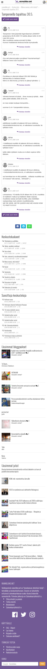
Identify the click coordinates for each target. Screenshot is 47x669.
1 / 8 (43, 28)
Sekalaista (7, 272)
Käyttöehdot (10, 649)
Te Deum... (5, 363)
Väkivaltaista (20, 420)
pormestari (5, 412)
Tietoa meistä (11, 601)
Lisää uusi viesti (10, 19)
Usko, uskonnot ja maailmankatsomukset (16, 256)
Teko (3, 447)
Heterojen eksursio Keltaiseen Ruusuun (15, 305)
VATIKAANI (14, 372)
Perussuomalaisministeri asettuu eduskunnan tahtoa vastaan (28, 399)
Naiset (6, 267)
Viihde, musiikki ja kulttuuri (11, 246)
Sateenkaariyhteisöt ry (14, 607)
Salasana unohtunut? (13, 636)
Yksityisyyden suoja (13, 646)
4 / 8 (43, 91)
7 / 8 (43, 164)
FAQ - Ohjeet (10, 627)
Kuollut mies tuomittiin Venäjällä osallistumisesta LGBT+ (26, 351)
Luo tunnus (9, 630)
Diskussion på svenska (10, 287)
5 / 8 (43, 117)
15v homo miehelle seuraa (11, 310)
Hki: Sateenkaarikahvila (11, 325)
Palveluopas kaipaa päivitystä (13, 335)
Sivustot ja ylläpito (9, 277)
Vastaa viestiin (23, 47)
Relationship (8, 330)
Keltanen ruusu (8, 299)
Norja (3, 456)
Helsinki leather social (10, 315)
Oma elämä (7, 251)
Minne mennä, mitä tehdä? (12, 261)
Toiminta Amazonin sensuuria (25, 385)
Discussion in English (10, 282)
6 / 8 (43, 137)
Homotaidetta (20, 434)
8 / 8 (43, 189)
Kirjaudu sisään (11, 633)
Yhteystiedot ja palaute (14, 599)
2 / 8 (43, 52)
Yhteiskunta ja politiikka (11, 241)
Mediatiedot (10, 604)
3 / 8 (43, 70)
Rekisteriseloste (12, 652)
